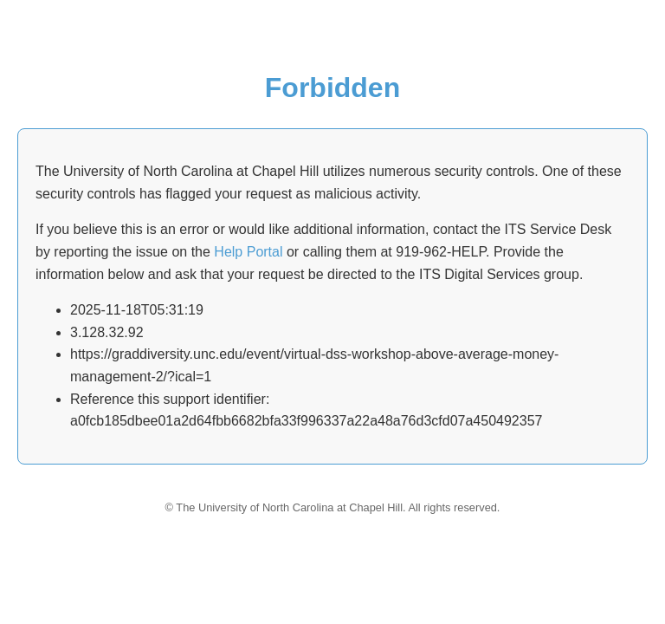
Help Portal (248, 251)
